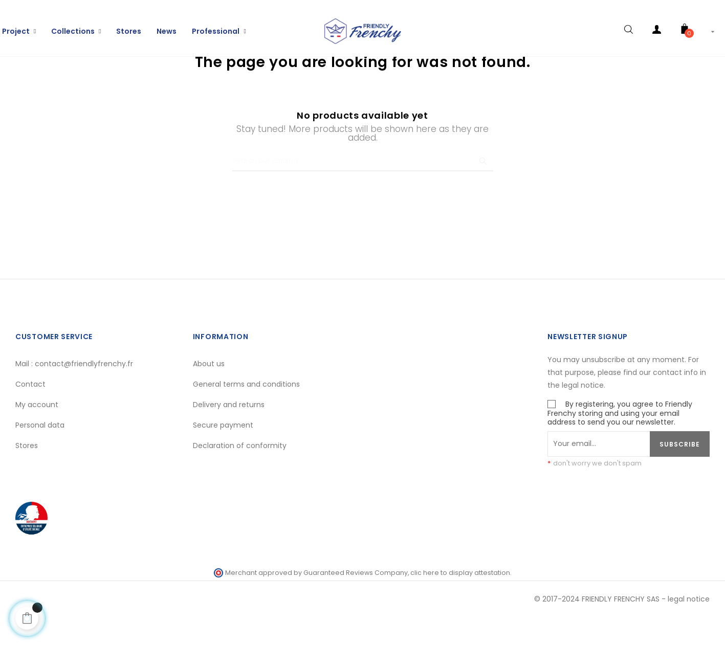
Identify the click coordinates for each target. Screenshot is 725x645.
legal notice (689, 627)
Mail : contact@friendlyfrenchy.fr (74, 392)
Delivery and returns (229, 433)
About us (209, 392)
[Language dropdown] (715, 26)
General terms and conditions (246, 412)
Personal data (39, 453)
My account (36, 433)
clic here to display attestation (460, 600)
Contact (30, 412)
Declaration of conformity (240, 474)
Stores (26, 474)
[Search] (362, 189)
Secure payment (223, 453)
